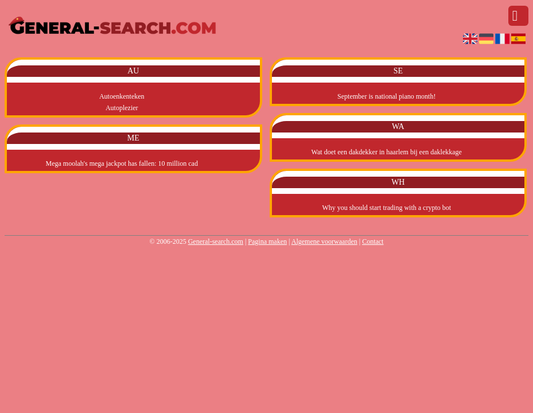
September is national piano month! (386, 96)
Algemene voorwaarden (324, 241)
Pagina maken (267, 241)
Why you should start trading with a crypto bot (386, 208)
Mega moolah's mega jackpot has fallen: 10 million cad (122, 163)
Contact (372, 241)
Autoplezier (122, 108)
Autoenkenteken (122, 96)
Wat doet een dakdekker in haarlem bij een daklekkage (387, 152)
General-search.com (215, 241)
